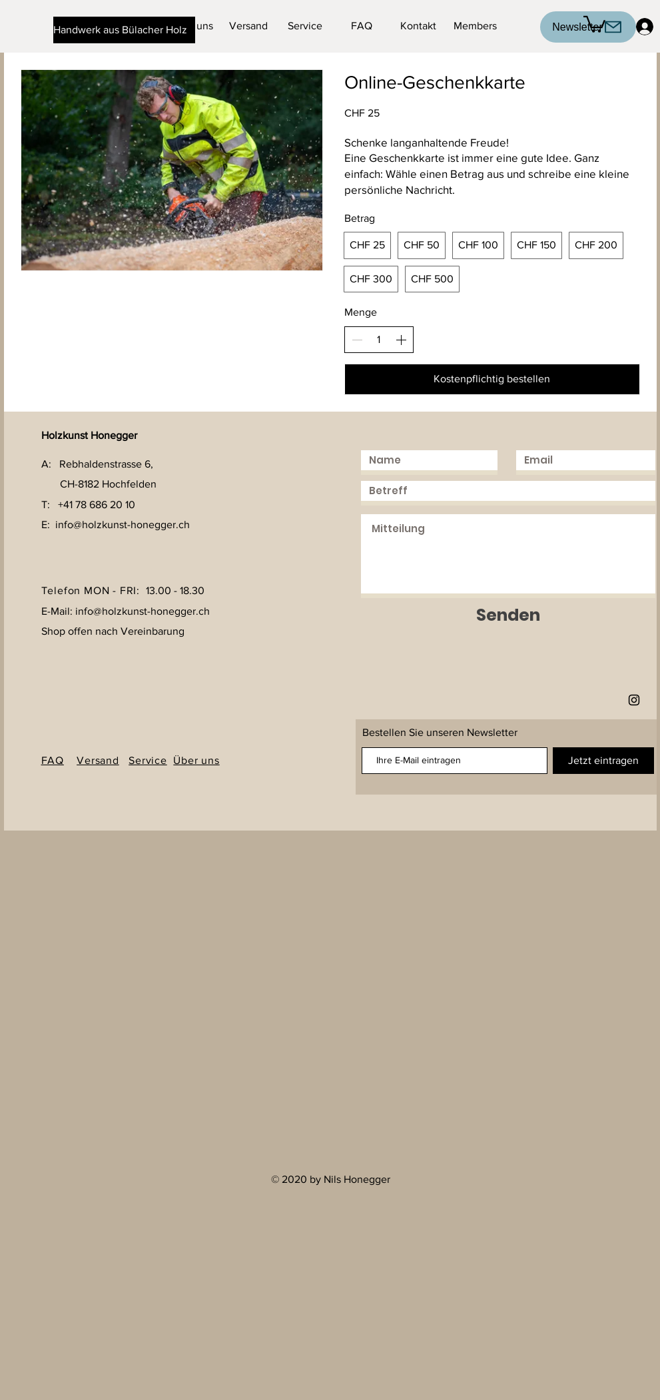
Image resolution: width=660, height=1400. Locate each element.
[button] (594, 23)
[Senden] (508, 615)
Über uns (196, 760)
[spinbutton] (379, 339)
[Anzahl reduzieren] (357, 339)
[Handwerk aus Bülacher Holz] (124, 30)
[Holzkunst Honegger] (634, 700)
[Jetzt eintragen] (603, 760)
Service (148, 760)
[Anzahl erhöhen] (401, 339)
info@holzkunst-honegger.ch (122, 524)
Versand (98, 760)
